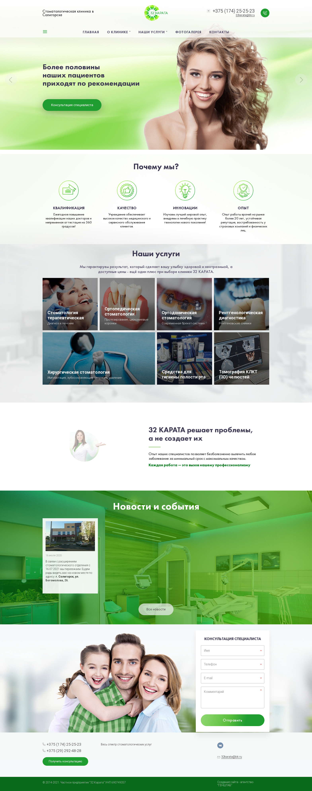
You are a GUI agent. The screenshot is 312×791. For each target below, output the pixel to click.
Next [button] (301, 80)
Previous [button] (11, 80)
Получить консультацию (65, 761)
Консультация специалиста (72, 105)
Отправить (232, 720)
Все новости (156, 609)
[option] (156, 77)
